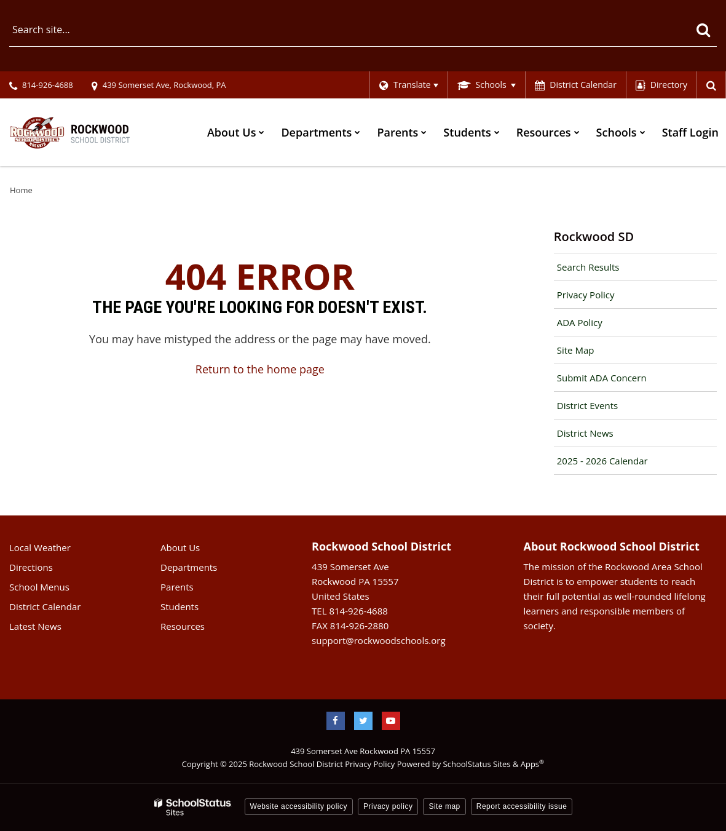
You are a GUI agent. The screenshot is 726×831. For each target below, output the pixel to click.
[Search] (703, 29)
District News (585, 433)
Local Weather (40, 547)
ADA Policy (579, 322)
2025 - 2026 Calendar (602, 461)
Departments (188, 567)
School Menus (39, 587)
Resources (182, 626)
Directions (31, 567)
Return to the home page (260, 369)
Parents (177, 587)
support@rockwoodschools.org (378, 640)
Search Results (588, 267)
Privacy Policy (586, 294)
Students (179, 606)
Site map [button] (444, 806)
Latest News (35, 626)
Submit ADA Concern (602, 378)
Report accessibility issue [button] (521, 806)
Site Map (575, 350)
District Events (587, 405)
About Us (180, 547)
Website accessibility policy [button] (299, 806)
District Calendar (45, 606)
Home (21, 190)
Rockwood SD (594, 236)
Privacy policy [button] (387, 806)
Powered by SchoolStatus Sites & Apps (470, 763)
